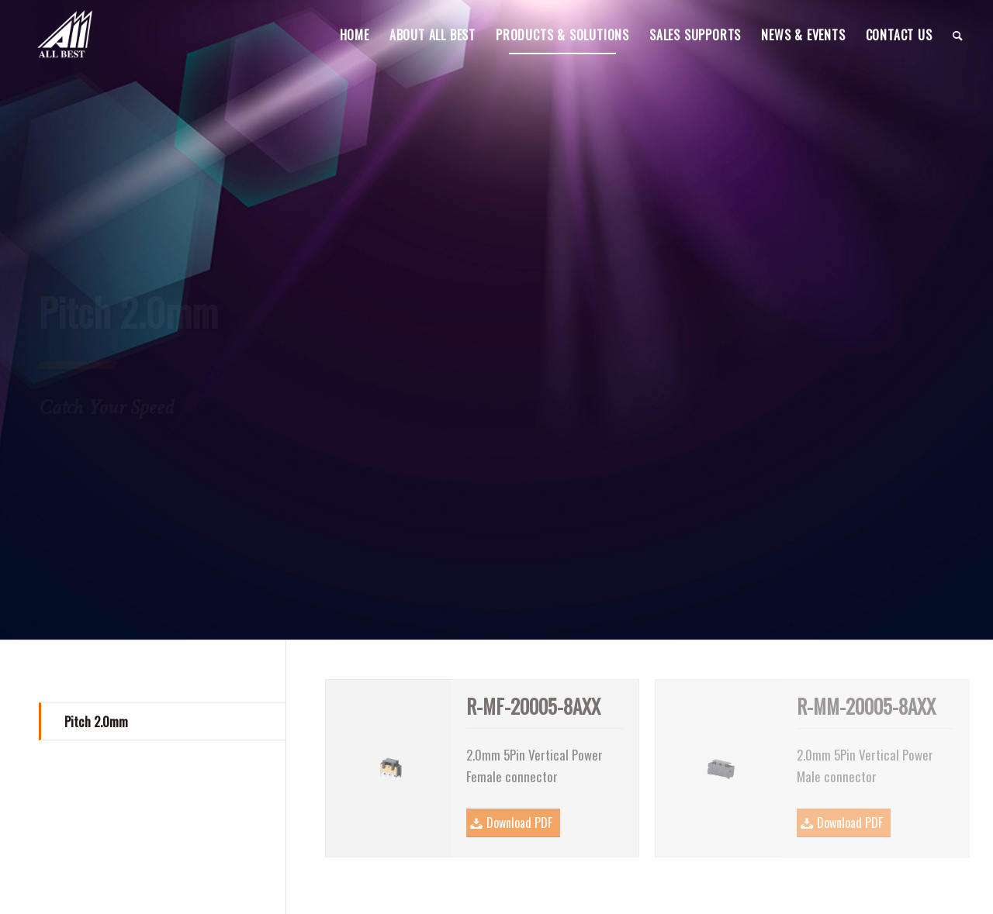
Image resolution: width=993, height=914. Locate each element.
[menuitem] (354, 35)
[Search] (958, 35)
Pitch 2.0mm (96, 721)
